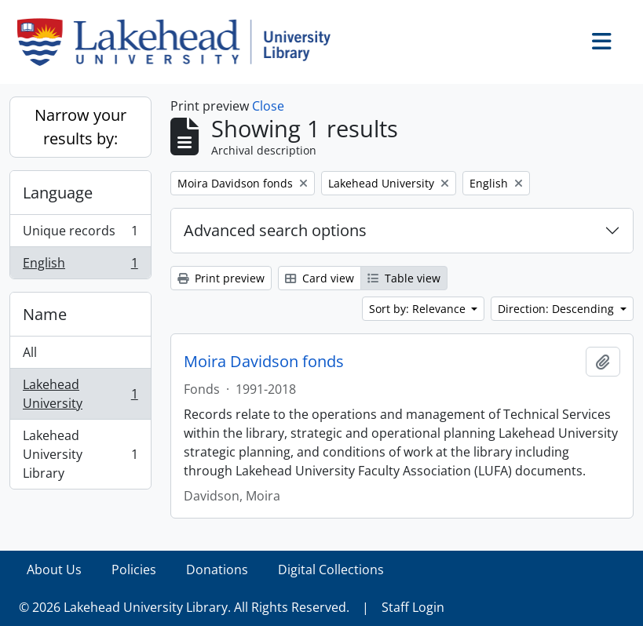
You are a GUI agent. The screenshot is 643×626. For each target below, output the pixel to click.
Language (58, 192)
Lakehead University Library (80, 454)
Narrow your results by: (80, 126)
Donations (217, 569)
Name (45, 314)
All (30, 352)
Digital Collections (331, 569)
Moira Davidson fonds (264, 361)
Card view (319, 278)
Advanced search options (275, 230)
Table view (403, 278)
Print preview (221, 278)
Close (268, 106)
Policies (133, 569)
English (80, 265)
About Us (54, 569)
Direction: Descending (557, 308)
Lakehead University (80, 394)
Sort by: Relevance (419, 308)
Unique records (80, 234)
